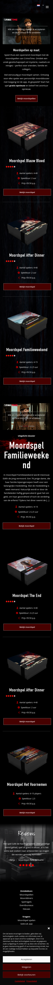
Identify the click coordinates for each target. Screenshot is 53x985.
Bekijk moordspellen (26, 98)
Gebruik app (26, 923)
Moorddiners (26, 898)
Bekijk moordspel (27, 192)
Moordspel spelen (26, 920)
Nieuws (26, 908)
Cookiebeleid (20, 981)
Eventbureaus (26, 905)
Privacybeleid (31, 981)
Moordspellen (26, 894)
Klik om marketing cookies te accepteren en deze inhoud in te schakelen (26, 31)
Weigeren (26, 967)
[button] (48, 928)
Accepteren (26, 959)
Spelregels (26, 901)
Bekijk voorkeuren (26, 974)
